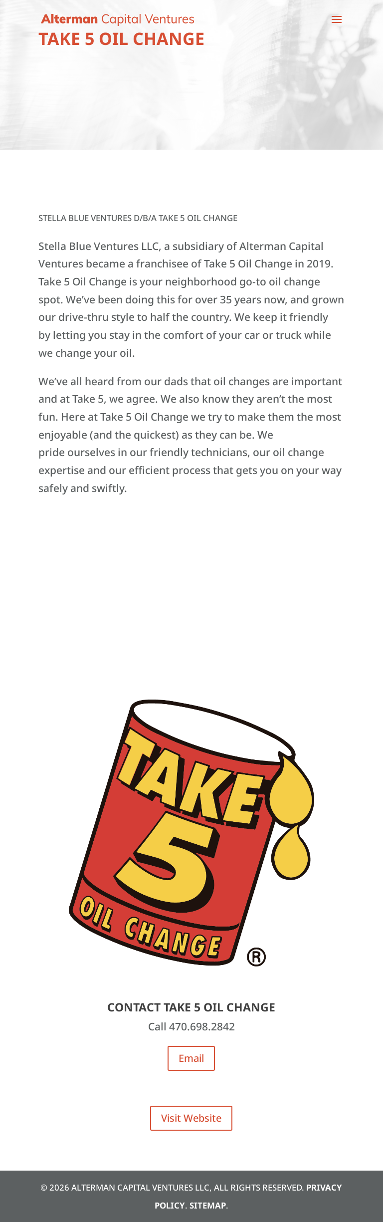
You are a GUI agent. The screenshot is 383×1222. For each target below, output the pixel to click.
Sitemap (208, 1205)
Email (191, 1058)
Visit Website (191, 1118)
